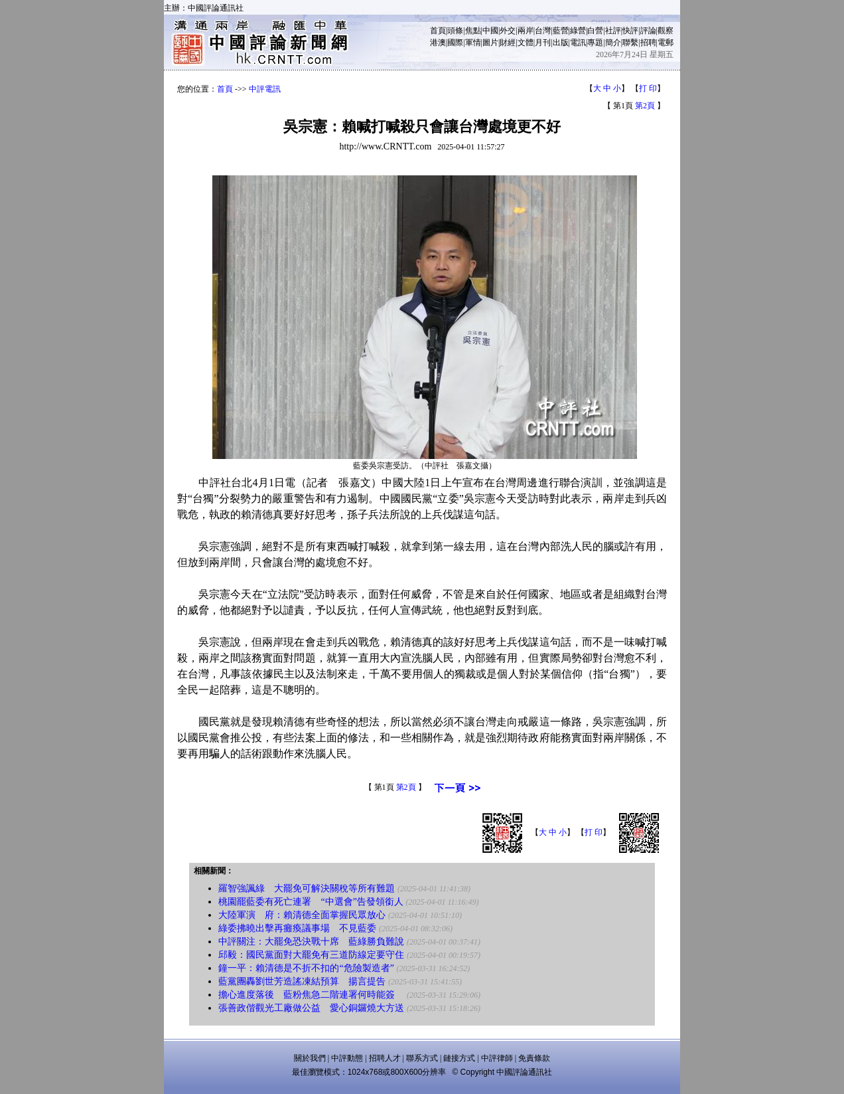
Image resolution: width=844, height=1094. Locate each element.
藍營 (561, 30)
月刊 (543, 42)
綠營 (578, 30)
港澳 (438, 42)
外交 (508, 30)
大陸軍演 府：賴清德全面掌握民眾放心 (302, 915)
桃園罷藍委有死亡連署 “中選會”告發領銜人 (310, 902)
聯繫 (630, 42)
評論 (648, 30)
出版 (561, 42)
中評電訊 (265, 89)
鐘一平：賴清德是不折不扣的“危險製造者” (305, 968)
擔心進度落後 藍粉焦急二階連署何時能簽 (311, 995)
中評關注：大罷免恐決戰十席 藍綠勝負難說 (311, 942)
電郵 (665, 42)
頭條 (455, 30)
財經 (508, 42)
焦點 (473, 30)
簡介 (613, 42)
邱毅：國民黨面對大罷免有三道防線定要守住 (311, 955)
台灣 (543, 30)
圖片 (490, 42)
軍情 (473, 42)
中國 (490, 30)
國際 (455, 42)
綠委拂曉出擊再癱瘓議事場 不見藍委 (297, 928)
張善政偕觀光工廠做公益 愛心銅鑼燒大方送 (311, 1008)
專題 (595, 42)
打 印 (648, 88)
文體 (525, 42)
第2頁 (645, 105)
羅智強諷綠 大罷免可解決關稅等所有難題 (306, 888)
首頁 (438, 30)
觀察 (665, 30)
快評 (630, 30)
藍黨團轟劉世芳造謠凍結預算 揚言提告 (302, 981)
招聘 (648, 42)
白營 (595, 30)
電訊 (578, 42)
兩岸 (525, 30)
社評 (613, 30)
